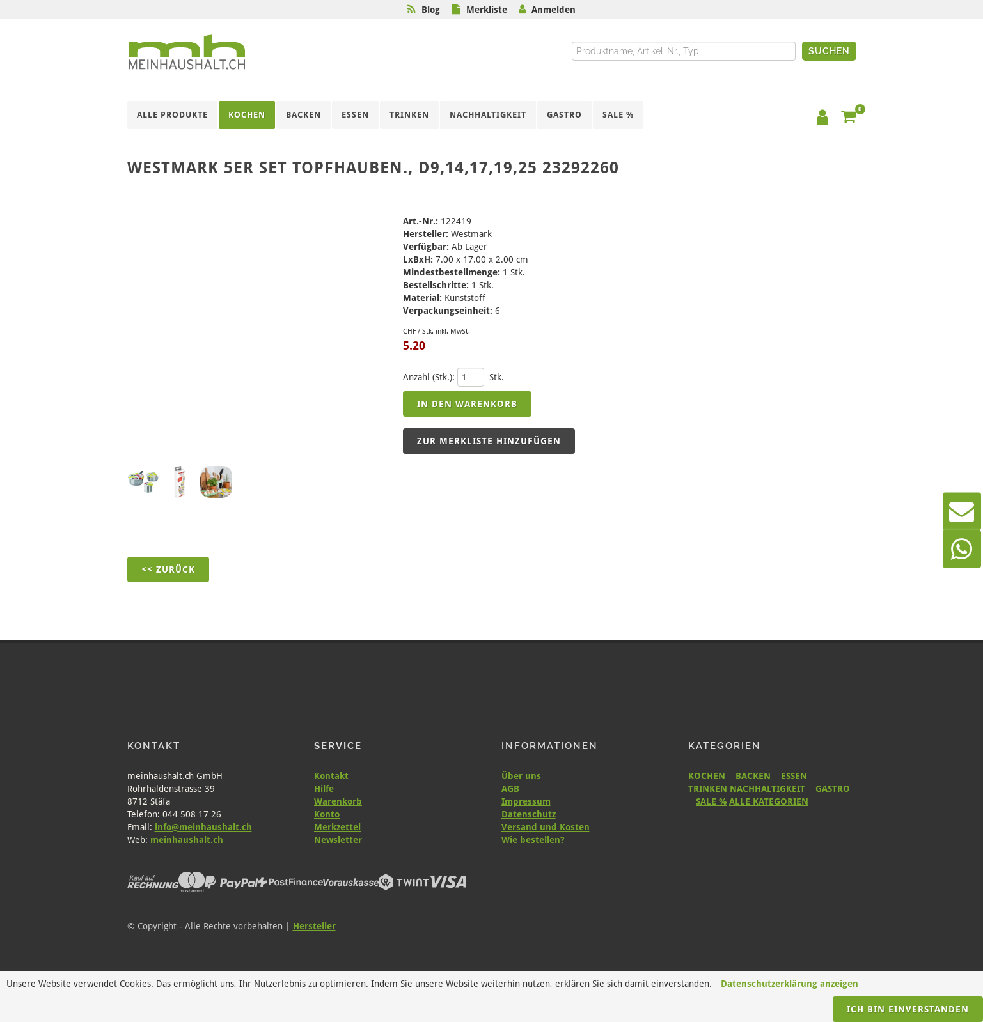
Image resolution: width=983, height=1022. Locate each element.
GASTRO (832, 789)
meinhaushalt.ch (186, 840)
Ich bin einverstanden (908, 1009)
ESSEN (794, 776)
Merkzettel (337, 827)
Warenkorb (338, 801)
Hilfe (324, 789)
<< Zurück (168, 569)
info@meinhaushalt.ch (203, 827)
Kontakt (331, 776)
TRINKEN (707, 789)
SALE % (711, 801)
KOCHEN (706, 776)
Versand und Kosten (545, 827)
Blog (430, 9)
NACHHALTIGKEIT (767, 789)
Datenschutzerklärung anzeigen (789, 984)
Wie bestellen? (532, 840)
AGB (510, 789)
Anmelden (553, 9)
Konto (327, 814)
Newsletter (338, 840)
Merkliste (486, 9)
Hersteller (314, 926)
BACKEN (753, 776)
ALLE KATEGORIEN (768, 801)
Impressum (526, 801)
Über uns (521, 776)
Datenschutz (528, 814)
